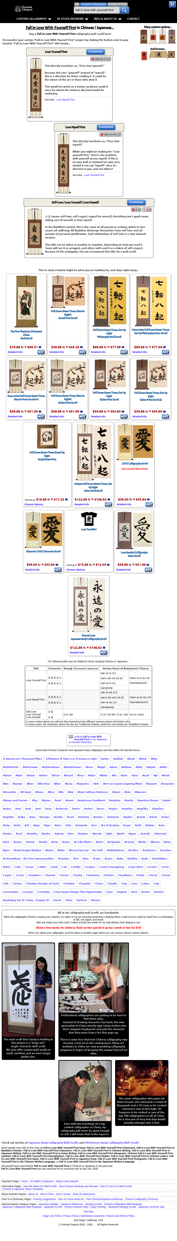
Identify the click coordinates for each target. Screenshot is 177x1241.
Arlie (68, 825)
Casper (7, 875)
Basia (54, 842)
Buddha (132, 858)
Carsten (152, 867)
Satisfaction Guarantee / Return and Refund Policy (107, 1215)
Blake (61, 850)
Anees (100, 808)
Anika (21, 817)
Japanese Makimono (72, 1204)
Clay (124, 883)
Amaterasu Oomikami (91, 800)
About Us (33, 1194)
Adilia (163, 767)
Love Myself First (65, 99)
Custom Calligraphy (34, 18)
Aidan (91, 775)
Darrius (95, 900)
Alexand (151, 783)
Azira (6, 842)
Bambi (43, 842)
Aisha (124, 775)
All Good (25, 792)
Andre (76, 808)
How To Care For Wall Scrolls (116, 1186)
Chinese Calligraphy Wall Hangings (123, 1204)
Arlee (58, 825)
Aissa (135, 775)
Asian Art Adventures (84, 1194)
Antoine (98, 817)
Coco (134, 883)
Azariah (145, 833)
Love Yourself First (94, 175)
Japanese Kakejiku (48, 1204)
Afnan (56, 775)
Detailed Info (15, 352)
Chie (6, 883)
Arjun (47, 825)
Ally (61, 792)
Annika (58, 817)
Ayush (120, 833)
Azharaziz (160, 833)
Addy (139, 767)
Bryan (97, 858)
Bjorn (6, 850)
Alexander (167, 783)
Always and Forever (15, 800)
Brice (86, 858)
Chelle (140, 875)
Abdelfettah (10, 767)
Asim (162, 825)
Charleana (93, 875)
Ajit (155, 775)
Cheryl (153, 875)
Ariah (17, 825)
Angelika (142, 808)
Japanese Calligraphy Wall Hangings (22, 1206)
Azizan (17, 842)
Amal (58, 800)
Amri (38, 808)
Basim (66, 842)
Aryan (127, 825)
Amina (7, 808)
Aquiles (128, 817)
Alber (30, 783)
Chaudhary (125, 875)
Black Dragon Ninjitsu (27, 850)
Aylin (109, 833)
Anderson (62, 808)
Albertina (44, 783)
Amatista (114, 800)
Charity (77, 875)
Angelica (127, 808)
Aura (71, 833)
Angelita (8, 817)
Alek (96, 783)
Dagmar (122, 891)
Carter (165, 867)
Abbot (143, 758)
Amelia (128, 800)
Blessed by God (78, 850)
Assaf (19, 833)
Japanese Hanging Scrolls (122, 1206)
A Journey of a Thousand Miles (22, 758)
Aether (43, 775)
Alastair (17, 783)
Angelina (158, 808)
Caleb (54, 867)
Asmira (7, 833)
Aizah (145, 775)
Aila (114, 775)
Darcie (58, 900)
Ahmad (68, 775)
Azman (30, 842)
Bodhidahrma (115, 850)
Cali (64, 867)
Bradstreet (149, 850)
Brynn (109, 858)
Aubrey (59, 833)
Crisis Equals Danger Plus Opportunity (78, 891)
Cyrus (109, 891)
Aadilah (118, 758)
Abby (154, 758)
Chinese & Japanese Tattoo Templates (22, 1189)
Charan (64, 875)
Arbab (153, 817)
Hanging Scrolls (93, 1204)
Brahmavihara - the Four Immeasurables (28, 858)
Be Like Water (83, 842)
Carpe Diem (135, 867)
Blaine (49, 850)
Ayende (97, 833)
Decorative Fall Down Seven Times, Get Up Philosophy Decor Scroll (151, 331)
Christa (17, 883)
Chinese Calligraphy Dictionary (141, 1199)
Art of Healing (110, 825)
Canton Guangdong (111, 867)
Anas (48, 808)
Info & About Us (108, 18)
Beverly (129, 842)
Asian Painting (98, 1206)
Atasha (46, 833)
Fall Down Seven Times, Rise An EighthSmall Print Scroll (68, 315)
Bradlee (133, 850)
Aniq (32, 817)
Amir (18, 808)
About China (47, 1194)
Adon (19, 775)
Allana (39, 792)
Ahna (80, 775)
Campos (90, 867)
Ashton (149, 825)
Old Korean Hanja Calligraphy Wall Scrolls (112, 1142)
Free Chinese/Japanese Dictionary (104, 1199)
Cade (17, 867)
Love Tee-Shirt (89, 529)
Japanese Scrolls (53, 1206)
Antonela (113, 817)
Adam (113, 767)
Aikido (104, 775)
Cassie (20, 875)
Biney (167, 842)
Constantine (10, 891)
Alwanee (140, 792)
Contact (133, 18)
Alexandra (9, 792)
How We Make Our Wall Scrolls (40, 1186)
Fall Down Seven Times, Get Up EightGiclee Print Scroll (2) (150, 396)
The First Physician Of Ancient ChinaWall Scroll (26, 335)
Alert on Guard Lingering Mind (122, 783)
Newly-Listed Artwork (67, 1181)
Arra (94, 825)
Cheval (165, 875)
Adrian (30, 775)
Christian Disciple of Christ (42, 883)
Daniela (159, 891)
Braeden (165, 850)
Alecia (68, 783)
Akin (6, 783)
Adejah (150, 767)
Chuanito (85, 883)
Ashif (138, 825)
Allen (51, 792)
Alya (35, 800)
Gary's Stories (63, 1194)
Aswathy (32, 833)
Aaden (105, 758)
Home (24, 1181)
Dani (134, 891)
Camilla (76, 867)
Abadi (131, 758)
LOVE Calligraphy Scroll (135, 463)
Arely (6, 825)
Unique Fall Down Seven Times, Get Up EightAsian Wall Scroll (93, 487)
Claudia (112, 883)
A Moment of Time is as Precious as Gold (71, 758)
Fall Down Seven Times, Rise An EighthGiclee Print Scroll (68, 399)
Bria (75, 858)
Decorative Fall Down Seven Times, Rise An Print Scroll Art (26, 397)
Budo (145, 858)
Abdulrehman (72, 767)
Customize (95, 51)
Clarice (99, 883)
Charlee (109, 875)
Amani (69, 800)
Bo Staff (98, 850)
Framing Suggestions (44, 1199)
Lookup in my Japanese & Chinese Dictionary (88, 739)
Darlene (82, 900)
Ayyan (132, 833)
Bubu (120, 858)
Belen (99, 842)
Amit (28, 808)
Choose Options (34, 504)
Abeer (89, 767)
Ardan (165, 817)
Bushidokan (159, 858)
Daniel (145, 891)
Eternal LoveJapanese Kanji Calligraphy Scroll (88, 637)
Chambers (34, 875)
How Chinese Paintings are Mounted (78, 1186)
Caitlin (42, 867)
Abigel (101, 767)
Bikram (155, 842)
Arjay (36, 825)
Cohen (145, 883)
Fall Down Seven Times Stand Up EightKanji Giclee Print (47, 456)
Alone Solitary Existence (92, 792)
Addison (126, 767)
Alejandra (83, 783)
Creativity (43, 891)
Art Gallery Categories (42, 1181)
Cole (156, 883)
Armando (81, 825)
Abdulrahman (51, 767)
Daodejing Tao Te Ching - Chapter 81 (26, 900)
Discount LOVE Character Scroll (43, 551)
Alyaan (46, 800)
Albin (57, 783)
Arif (27, 825)
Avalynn (83, 833)
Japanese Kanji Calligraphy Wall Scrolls (54, 1142)
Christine (69, 883)
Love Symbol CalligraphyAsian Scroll (134, 554)
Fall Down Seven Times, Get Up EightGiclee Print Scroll (109, 396)
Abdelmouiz (30, 767)
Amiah (166, 800)
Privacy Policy (70, 1215)
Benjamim (114, 842)
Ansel (70, 817)
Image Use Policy (52, 1215)
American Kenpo (147, 800)
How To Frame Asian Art (71, 1199)
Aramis (141, 817)
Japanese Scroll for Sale (151, 1206)
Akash (166, 775)
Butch (6, 867)
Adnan (7, 775)
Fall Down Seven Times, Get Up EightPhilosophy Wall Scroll (109, 333)
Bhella (142, 842)
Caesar (29, 867)
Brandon (63, 858)
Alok (70, 792)
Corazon (28, 891)
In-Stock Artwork (72, 18)
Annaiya (44, 817)
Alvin (127, 792)
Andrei (88, 808)
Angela (113, 808)
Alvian (116, 792)
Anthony (83, 817)
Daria (69, 900)
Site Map (88, 1211)
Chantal (50, 875)
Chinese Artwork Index (76, 1206)
